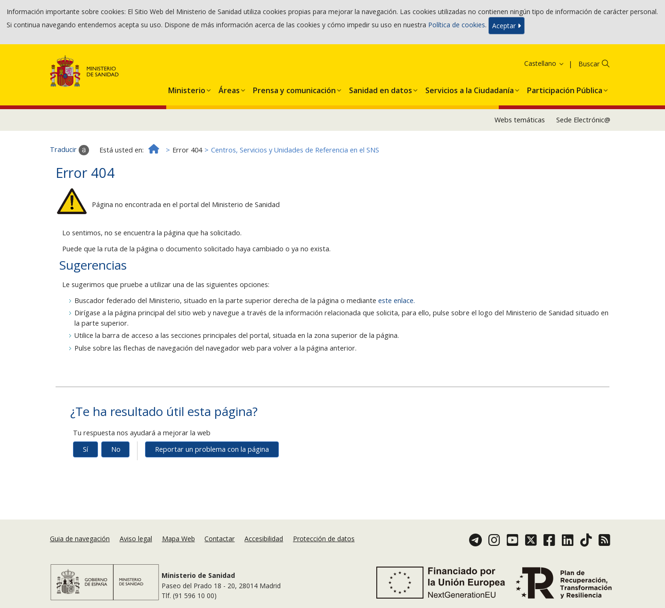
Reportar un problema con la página (212, 449)
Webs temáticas (520, 119)
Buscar (589, 63)
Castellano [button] (544, 63)
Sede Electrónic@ (583, 119)
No (116, 449)
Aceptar (506, 25)
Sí (85, 449)
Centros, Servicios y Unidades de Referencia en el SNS (295, 149)
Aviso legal (136, 538)
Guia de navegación (80, 538)
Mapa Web (178, 538)
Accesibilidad (263, 538)
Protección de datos (324, 538)
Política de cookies (456, 24)
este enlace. (396, 300)
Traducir (69, 150)
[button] (187, 88)
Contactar (219, 538)
